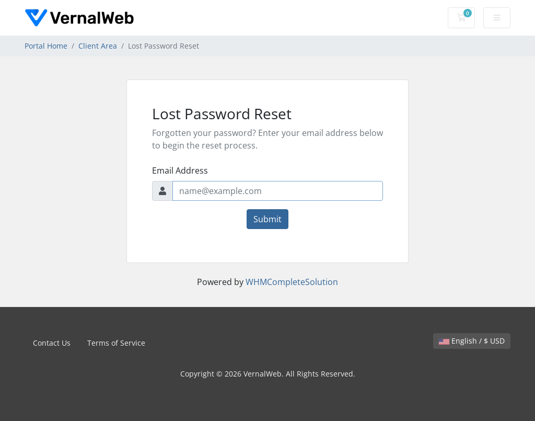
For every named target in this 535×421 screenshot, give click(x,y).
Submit (267, 219)
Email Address (180, 170)
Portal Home (46, 46)
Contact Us (52, 343)
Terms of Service (116, 343)
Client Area (97, 46)
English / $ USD (472, 341)
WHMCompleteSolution (292, 282)
